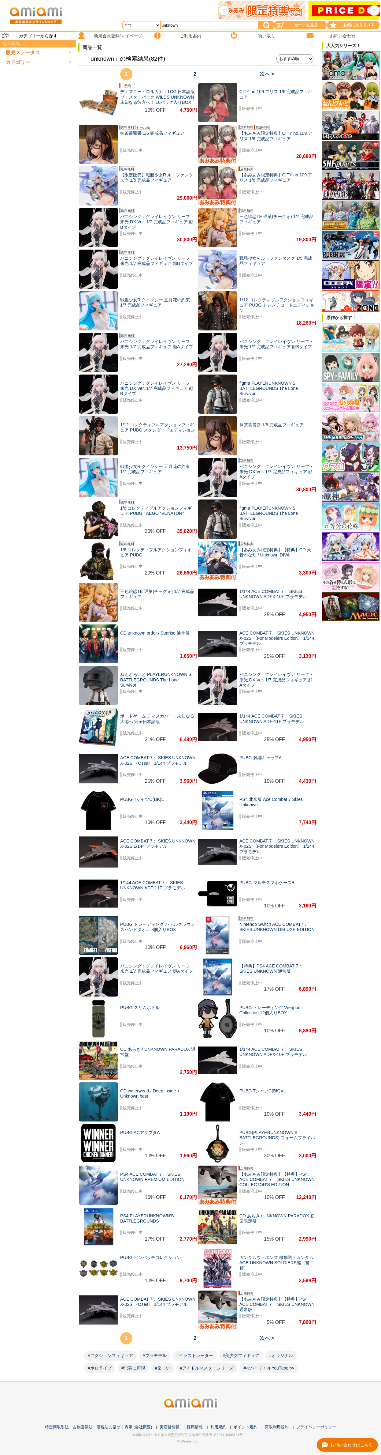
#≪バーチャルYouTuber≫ (268, 1368)
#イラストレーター (194, 1355)
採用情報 (195, 1427)
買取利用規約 (277, 1427)
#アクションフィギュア (110, 1355)
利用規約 (218, 1427)
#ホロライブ (100, 1368)
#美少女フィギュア (241, 1355)
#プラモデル (155, 1355)
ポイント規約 (245, 1427)
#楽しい (162, 1368)
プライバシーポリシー (316, 1427)
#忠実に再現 (133, 1368)
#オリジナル (281, 1355)
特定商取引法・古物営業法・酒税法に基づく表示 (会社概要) (98, 1427)
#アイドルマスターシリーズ (207, 1368)
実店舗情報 (169, 1427)
